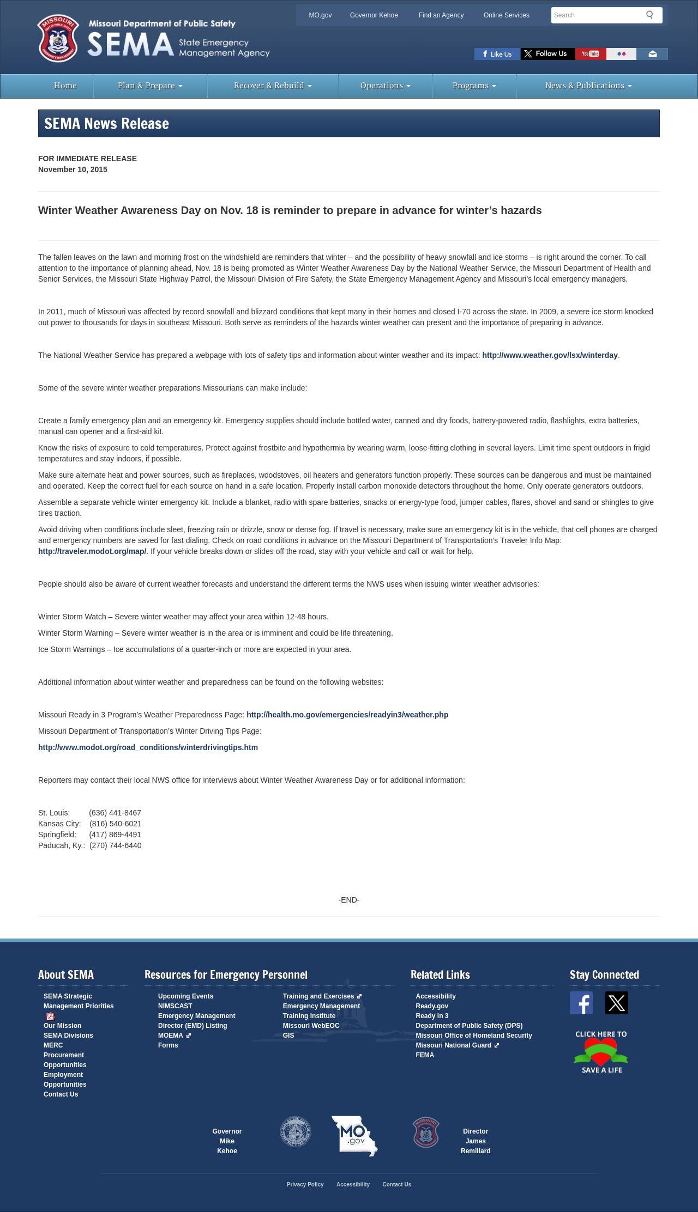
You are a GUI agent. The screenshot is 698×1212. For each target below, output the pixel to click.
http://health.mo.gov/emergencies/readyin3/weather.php (347, 714)
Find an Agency (441, 15)
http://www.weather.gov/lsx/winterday (550, 355)
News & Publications (588, 85)
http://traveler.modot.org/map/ (92, 551)
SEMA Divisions (68, 1035)
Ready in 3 (432, 1016)
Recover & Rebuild (273, 85)
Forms (168, 1045)
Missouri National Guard (458, 1045)
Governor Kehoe (374, 15)
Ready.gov (432, 1006)
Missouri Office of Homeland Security (474, 1035)
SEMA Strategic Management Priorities (79, 1006)
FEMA (425, 1055)
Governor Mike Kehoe (227, 1137)
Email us (652, 54)
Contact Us (61, 1094)
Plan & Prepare (150, 85)
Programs (474, 85)
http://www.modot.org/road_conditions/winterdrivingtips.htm (148, 747)
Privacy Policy (305, 1184)
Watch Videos (590, 54)
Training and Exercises (323, 996)
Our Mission (62, 1026)
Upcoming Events (185, 996)
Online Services (506, 15)
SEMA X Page (548, 54)
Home (65, 85)
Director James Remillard (476, 1137)
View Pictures (621, 54)
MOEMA (174, 1035)
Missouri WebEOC (311, 1026)
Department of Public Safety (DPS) (469, 1026)
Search (652, 14)
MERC (53, 1045)
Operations (385, 85)
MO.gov (320, 15)
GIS (288, 1035)
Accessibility (436, 996)
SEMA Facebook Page (497, 54)
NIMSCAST (175, 1006)
